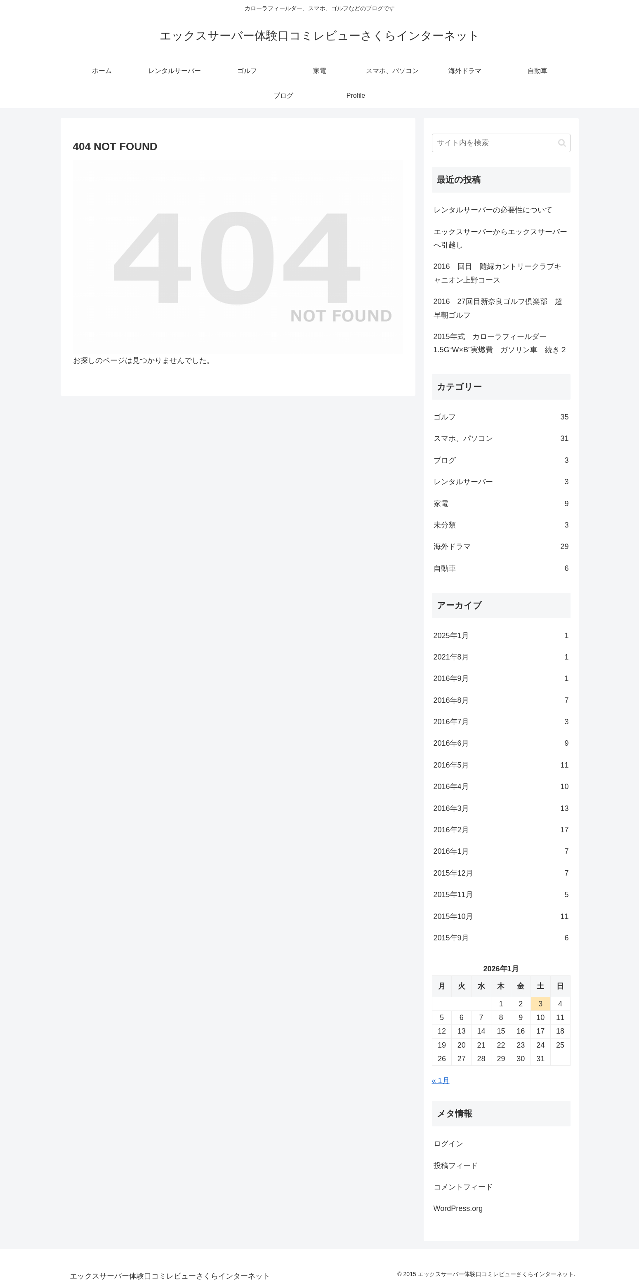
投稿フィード (456, 1165)
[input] (501, 143)
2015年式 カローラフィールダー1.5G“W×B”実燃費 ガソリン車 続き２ (501, 343)
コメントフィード (463, 1187)
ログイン (448, 1144)
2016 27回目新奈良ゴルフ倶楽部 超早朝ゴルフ (498, 308)
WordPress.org (458, 1208)
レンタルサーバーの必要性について (493, 210)
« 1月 (441, 1080)
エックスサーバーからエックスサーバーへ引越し (500, 238)
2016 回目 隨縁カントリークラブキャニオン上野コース (497, 273)
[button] (562, 143)
